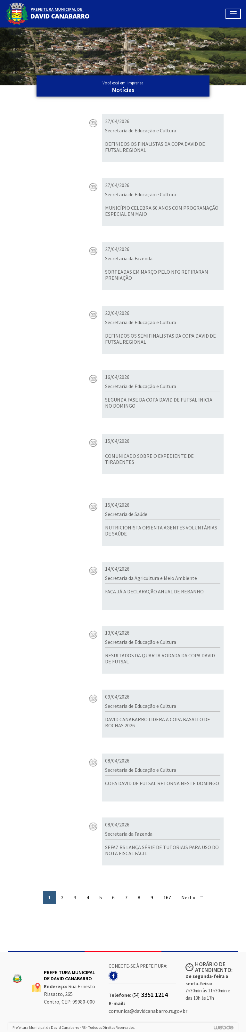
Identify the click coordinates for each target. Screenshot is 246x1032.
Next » (188, 897)
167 (167, 897)
